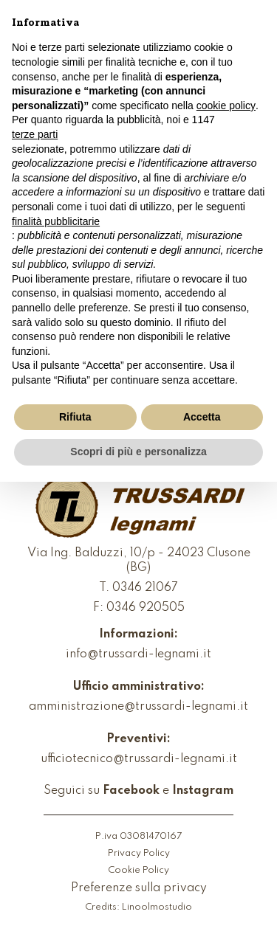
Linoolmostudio (157, 907)
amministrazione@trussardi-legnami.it (138, 707)
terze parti (35, 134)
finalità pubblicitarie (56, 221)
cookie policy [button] (226, 105)
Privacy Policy (139, 853)
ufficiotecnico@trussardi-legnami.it (139, 759)
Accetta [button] (202, 417)
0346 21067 (145, 588)
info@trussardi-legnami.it (138, 654)
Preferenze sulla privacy (139, 888)
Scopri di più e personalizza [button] (138, 451)
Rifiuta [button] (75, 417)
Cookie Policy (138, 870)
